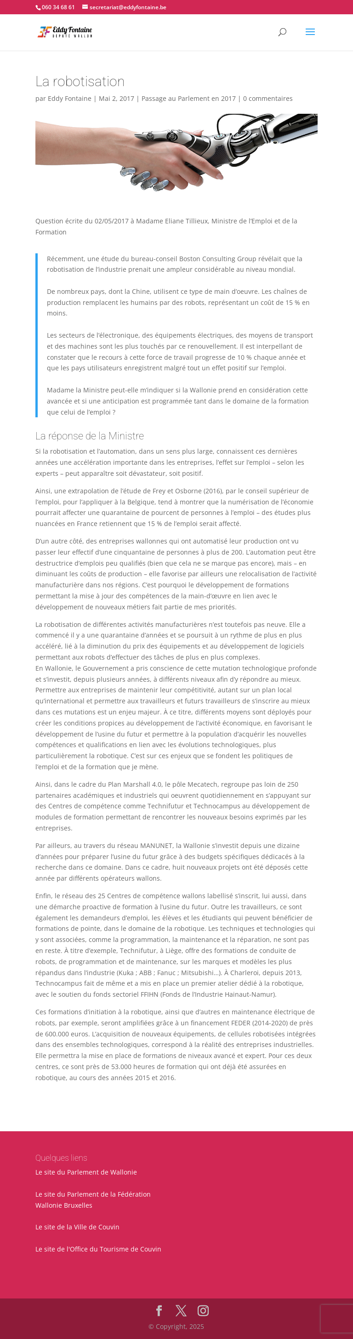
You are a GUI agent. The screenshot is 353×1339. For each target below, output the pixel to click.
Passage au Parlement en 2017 (189, 98)
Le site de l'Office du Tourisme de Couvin (98, 1249)
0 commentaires (268, 98)
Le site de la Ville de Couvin (77, 1226)
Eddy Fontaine (69, 98)
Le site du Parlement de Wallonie (86, 1172)
